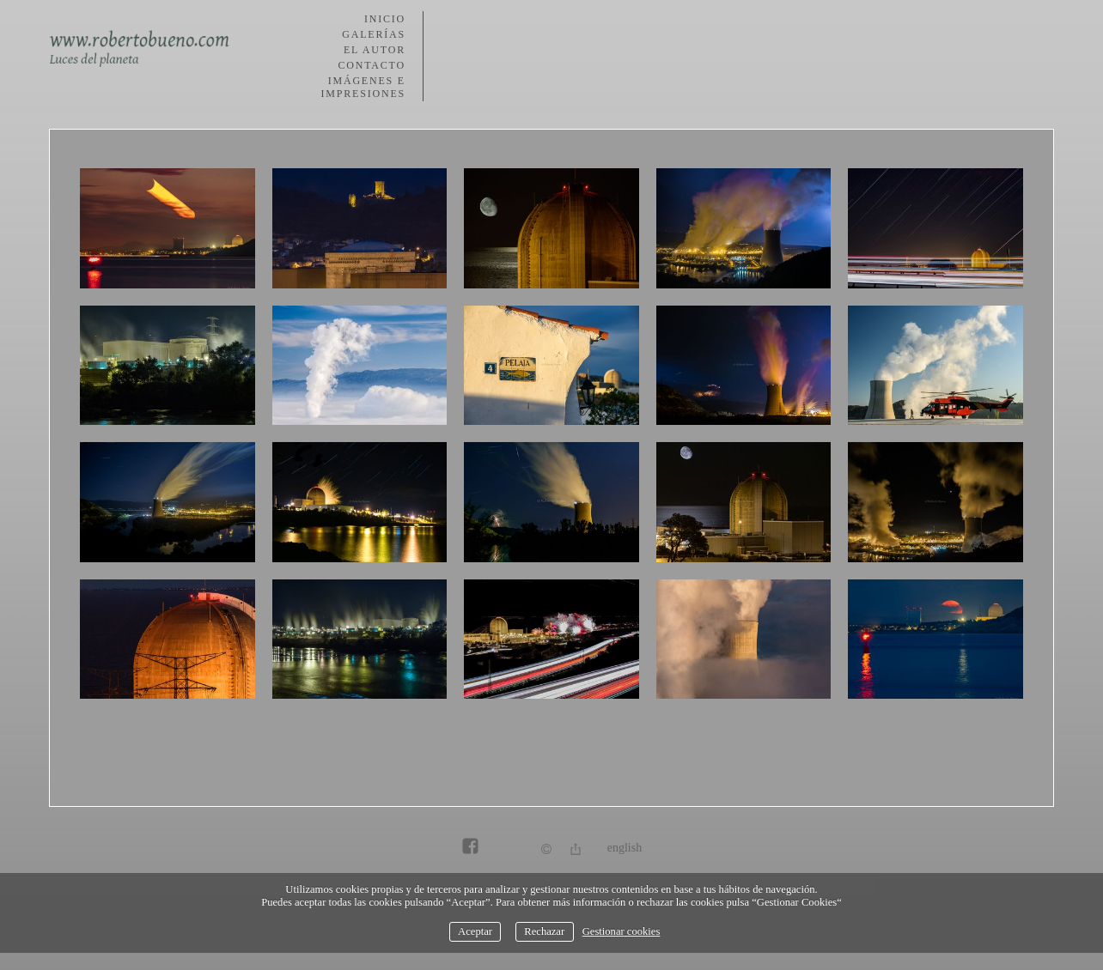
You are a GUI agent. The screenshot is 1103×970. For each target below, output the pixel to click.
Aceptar (475, 931)
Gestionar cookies (621, 931)
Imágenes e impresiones (363, 87)
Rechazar (544, 931)
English (624, 847)
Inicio (384, 19)
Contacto (371, 65)
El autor (374, 50)
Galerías (373, 34)
